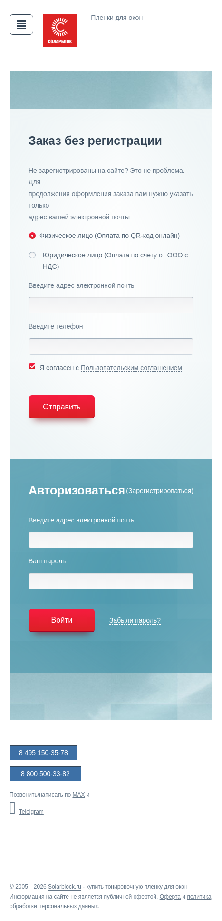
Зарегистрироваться (159, 490)
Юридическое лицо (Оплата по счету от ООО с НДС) (108, 261)
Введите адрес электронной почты (82, 285)
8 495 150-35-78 (43, 753)
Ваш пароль (47, 561)
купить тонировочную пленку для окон (137, 886)
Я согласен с (105, 367)
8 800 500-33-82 (45, 774)
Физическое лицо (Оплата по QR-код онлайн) (104, 235)
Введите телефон (56, 326)
